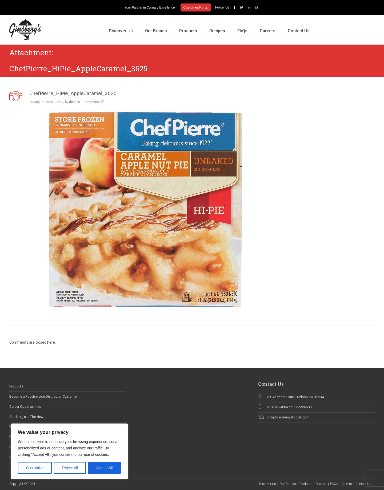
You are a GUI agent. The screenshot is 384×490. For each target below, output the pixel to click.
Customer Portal (195, 7)
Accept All (104, 468)
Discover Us (121, 30)
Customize (35, 468)
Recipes (217, 30)
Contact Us (299, 30)
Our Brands (156, 30)
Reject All (70, 468)
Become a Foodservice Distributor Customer (43, 396)
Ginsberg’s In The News (27, 417)
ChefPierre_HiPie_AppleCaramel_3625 (73, 93)
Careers (267, 30)
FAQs (242, 30)
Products (188, 30)
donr (72, 102)
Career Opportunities (25, 407)
